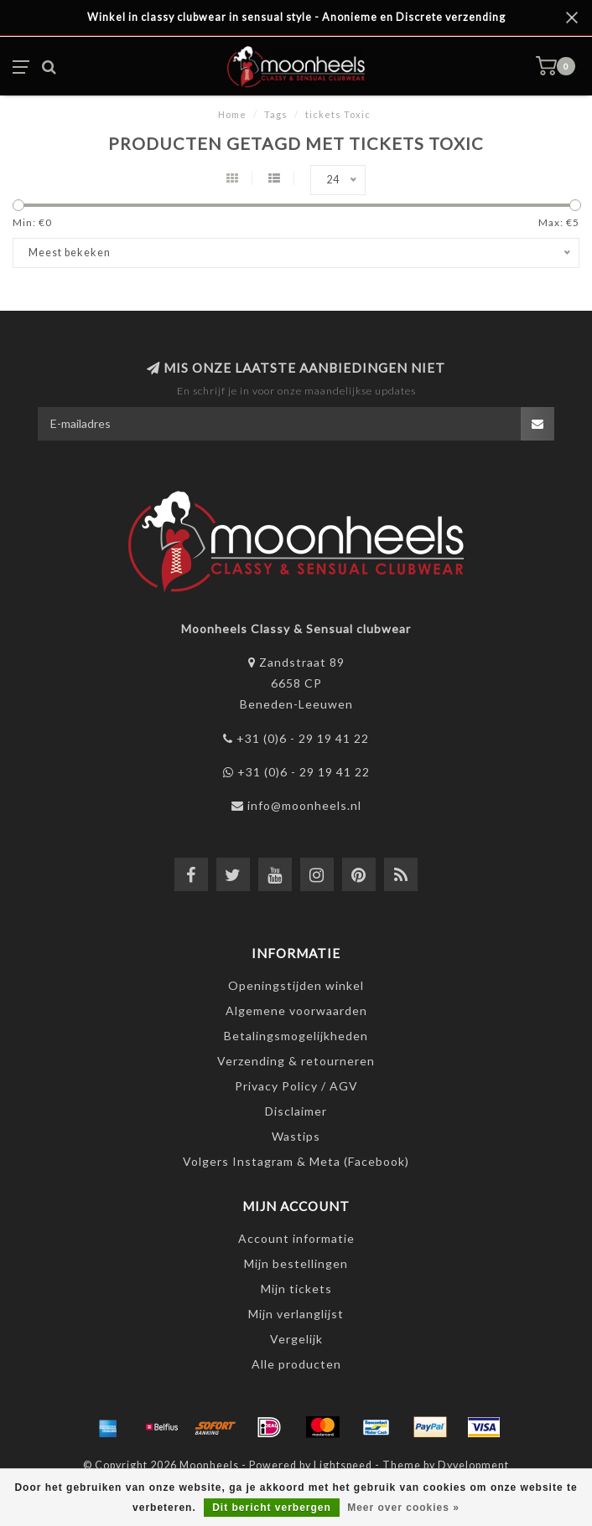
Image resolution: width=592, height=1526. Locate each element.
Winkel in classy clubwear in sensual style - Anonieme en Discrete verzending (296, 17)
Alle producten (296, 1364)
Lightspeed (343, 1465)
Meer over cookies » (403, 1507)
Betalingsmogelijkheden (296, 1036)
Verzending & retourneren (296, 1061)
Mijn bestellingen (296, 1263)
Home (232, 114)
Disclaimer (296, 1111)
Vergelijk (296, 1339)
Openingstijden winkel (296, 985)
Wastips (296, 1136)
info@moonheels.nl (304, 805)
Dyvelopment (473, 1465)
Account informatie (296, 1238)
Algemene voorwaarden (296, 1010)
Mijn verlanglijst (296, 1314)
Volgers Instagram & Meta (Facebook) (296, 1161)
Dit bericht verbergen (271, 1507)
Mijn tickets (296, 1288)
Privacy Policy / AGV (296, 1086)
